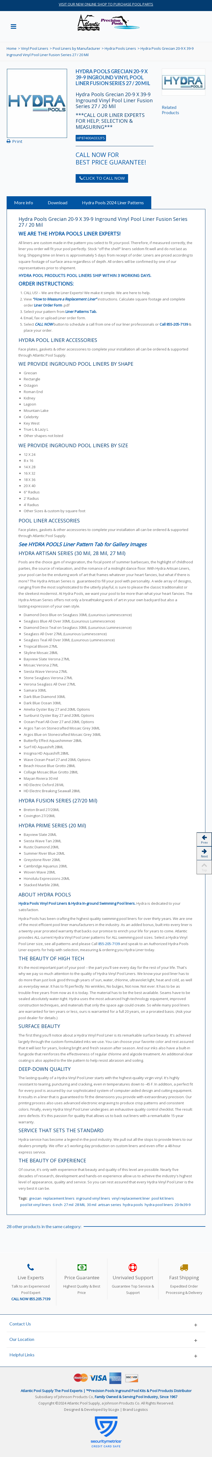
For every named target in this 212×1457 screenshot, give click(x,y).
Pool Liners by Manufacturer (76, 48)
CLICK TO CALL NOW (102, 178)
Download (57, 202)
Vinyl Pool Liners (34, 48)
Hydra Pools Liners (120, 48)
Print (17, 141)
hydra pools (133, 1204)
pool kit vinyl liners (35, 1204)
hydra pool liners (159, 1204)
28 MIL (80, 1204)
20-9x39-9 (182, 1204)
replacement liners (59, 1198)
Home (12, 48)
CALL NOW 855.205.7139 (30, 1298)
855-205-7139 (177, 324)
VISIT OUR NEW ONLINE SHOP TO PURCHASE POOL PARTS (106, 4)
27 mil (68, 1204)
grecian (35, 1198)
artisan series (109, 1204)
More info (23, 202)
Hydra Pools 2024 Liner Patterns (113, 202)
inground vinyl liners (93, 1198)
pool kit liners (163, 1198)
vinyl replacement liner (131, 1198)
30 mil (91, 1204)
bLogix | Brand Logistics (128, 1409)
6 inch (57, 1204)
